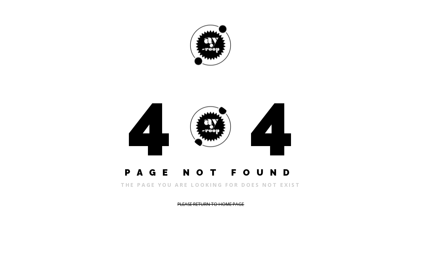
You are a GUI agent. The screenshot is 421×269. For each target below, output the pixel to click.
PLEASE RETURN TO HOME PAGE (210, 204)
